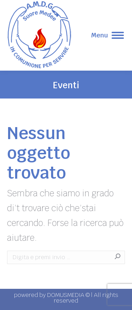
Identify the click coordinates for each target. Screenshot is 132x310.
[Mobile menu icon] (107, 35)
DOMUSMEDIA (66, 295)
